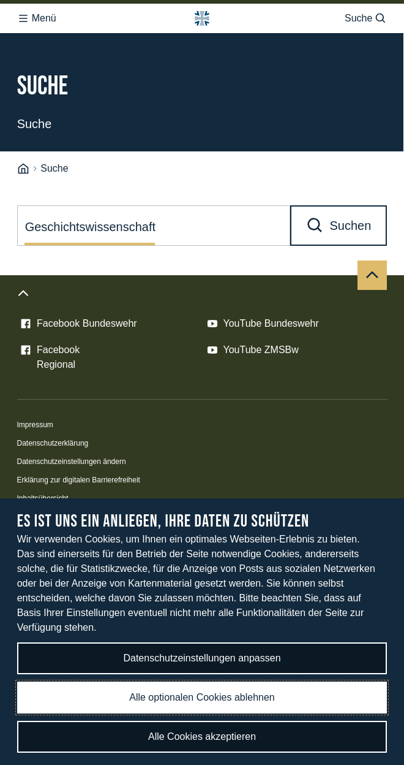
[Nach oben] (372, 275)
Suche (366, 18)
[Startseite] (23, 168)
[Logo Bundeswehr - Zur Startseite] (202, 18)
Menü (36, 18)
